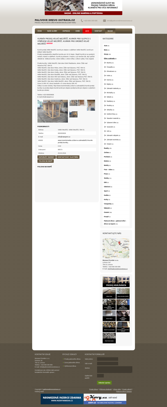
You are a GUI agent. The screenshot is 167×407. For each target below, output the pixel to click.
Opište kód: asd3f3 (88, 377)
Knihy (107, 199)
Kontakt (98, 31)
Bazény (110, 63)
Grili (109, 131)
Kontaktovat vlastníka (68, 157)
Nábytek (108, 208)
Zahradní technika (113, 140)
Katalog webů (39, 391)
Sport (107, 191)
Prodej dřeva (93, 389)
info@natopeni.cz (64, 137)
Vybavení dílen (112, 122)
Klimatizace (111, 71)
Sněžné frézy (112, 114)
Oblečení (108, 187)
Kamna (110, 80)
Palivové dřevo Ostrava (124, 391)
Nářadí (110, 97)
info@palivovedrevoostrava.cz (119, 20)
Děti (106, 182)
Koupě (107, 216)
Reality (108, 148)
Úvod (39, 31)
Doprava (66, 31)
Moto (106, 50)
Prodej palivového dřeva (72, 359)
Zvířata (107, 152)
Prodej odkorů (127, 389)
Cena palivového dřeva (72, 362)
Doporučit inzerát (47, 157)
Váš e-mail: (88, 363)
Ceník (77, 31)
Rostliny (110, 105)
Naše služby (52, 31)
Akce (87, 31)
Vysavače (111, 127)
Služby (107, 178)
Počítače (108, 157)
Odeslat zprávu (104, 383)
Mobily (107, 165)
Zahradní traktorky (114, 88)
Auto (106, 45)
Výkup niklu (117, 389)
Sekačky (110, 110)
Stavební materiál (113, 118)
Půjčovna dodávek (105, 389)
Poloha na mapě (45, 161)
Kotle (109, 75)
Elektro (107, 161)
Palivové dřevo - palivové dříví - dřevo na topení (115, 222)
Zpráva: (87, 368)
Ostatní (110, 144)
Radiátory (111, 101)
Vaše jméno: (89, 359)
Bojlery (110, 84)
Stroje (107, 54)
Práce (107, 174)
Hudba (107, 195)
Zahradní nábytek (113, 135)
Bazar (110, 31)
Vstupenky (108, 204)
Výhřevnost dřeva (70, 366)
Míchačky (111, 92)
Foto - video (109, 169)
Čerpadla (111, 67)
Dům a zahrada (110, 58)
